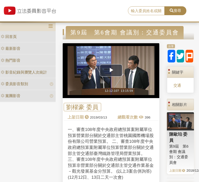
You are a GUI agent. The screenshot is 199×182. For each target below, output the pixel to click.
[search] (146, 10)
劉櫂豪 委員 (82, 107)
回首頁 (9, 36)
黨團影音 (10, 96)
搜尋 (175, 10)
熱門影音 (10, 60)
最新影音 (10, 48)
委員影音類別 (14, 84)
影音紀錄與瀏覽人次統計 (24, 72)
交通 (177, 85)
